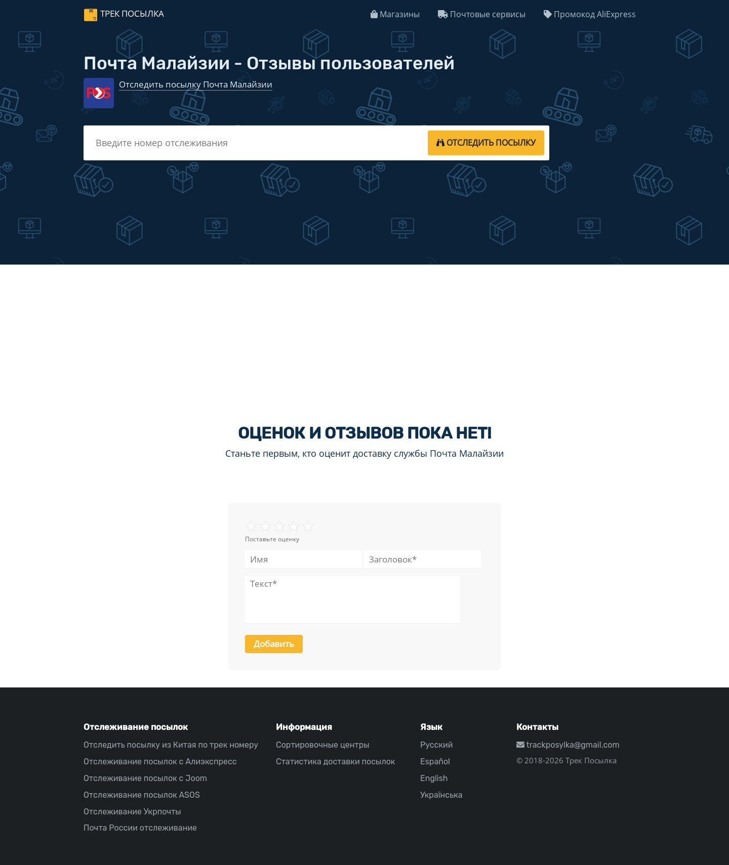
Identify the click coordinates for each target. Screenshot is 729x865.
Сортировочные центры (323, 745)
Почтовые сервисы (481, 14)
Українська (441, 795)
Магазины (395, 14)
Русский (436, 745)
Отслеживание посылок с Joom (145, 778)
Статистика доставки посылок (335, 761)
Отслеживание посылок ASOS (142, 795)
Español (435, 761)
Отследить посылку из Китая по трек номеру (171, 745)
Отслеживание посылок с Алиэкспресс (160, 761)
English (434, 778)
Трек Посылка (132, 13)
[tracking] (486, 143)
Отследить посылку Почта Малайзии (195, 84)
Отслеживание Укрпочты (132, 811)
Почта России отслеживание (140, 828)
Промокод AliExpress (590, 14)
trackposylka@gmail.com (568, 745)
